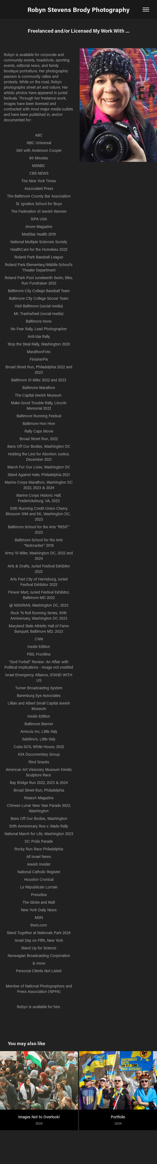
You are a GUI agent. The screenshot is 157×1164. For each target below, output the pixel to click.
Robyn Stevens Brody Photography (78, 9)
